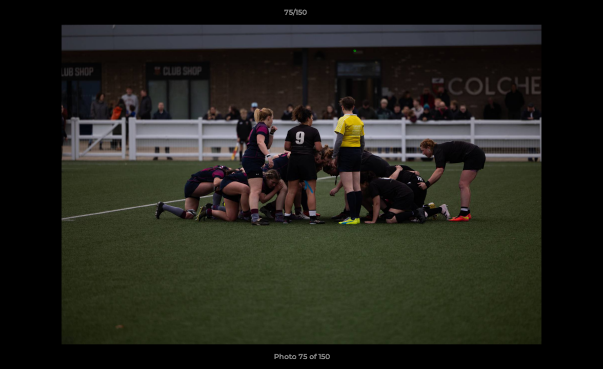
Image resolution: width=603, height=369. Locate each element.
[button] (560, 14)
